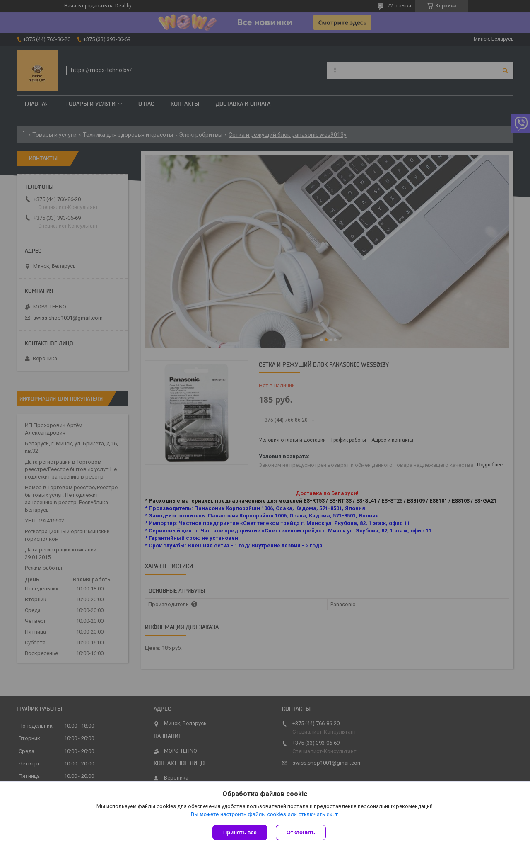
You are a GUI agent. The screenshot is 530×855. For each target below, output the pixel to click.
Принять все (240, 832)
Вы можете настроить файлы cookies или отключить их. (262, 814)
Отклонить (301, 832)
